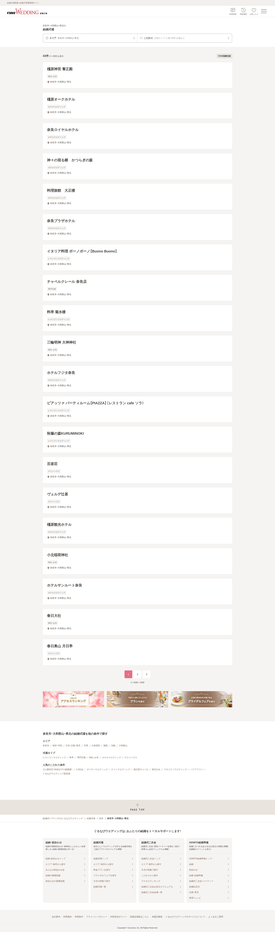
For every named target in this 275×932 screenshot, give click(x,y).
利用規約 (67, 916)
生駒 (113, 745)
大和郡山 (123, 745)
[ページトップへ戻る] (137, 807)
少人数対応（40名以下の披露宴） (57, 769)
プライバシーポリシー (96, 916)
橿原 (105, 745)
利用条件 (79, 916)
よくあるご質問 (215, 916)
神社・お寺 (94, 757)
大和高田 (96, 745)
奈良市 (46, 745)
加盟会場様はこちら (139, 916)
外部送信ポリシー (118, 916)
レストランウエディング (54, 757)
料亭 (71, 757)
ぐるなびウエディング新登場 (56, 773)
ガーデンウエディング (97, 769)
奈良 (101, 818)
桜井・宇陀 (57, 745)
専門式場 (81, 757)
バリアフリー (196, 769)
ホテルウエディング (111, 757)
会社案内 (56, 916)
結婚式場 (91, 818)
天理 (86, 745)
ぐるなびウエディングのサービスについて (185, 916)
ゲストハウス (131, 757)
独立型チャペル (141, 769)
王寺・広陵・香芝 (73, 745)
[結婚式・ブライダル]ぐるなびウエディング (63, 818)
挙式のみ (156, 769)
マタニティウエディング (175, 769)
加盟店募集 (157, 916)
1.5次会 (79, 769)
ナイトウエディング (120, 769)
